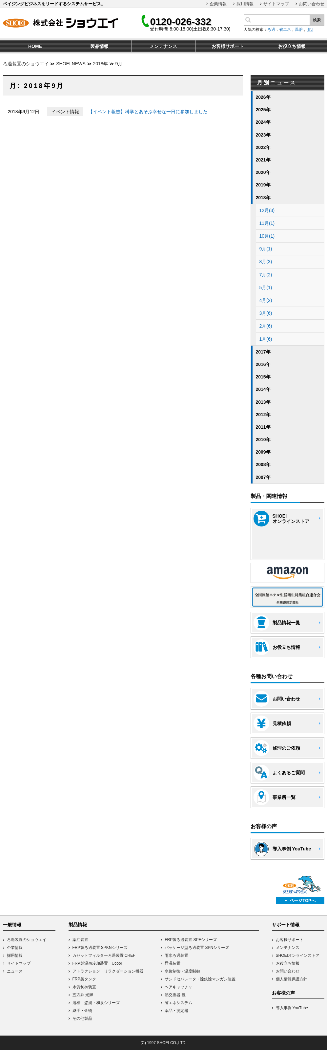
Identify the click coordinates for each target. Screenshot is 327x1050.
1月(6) (265, 339)
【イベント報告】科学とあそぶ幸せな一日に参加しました (148, 111)
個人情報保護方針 (291, 979)
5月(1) (265, 287)
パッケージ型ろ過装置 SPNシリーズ (197, 947)
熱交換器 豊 (175, 995)
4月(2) (265, 300)
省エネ (285, 29)
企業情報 (218, 3)
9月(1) (265, 248)
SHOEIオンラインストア (297, 955)
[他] (310, 29)
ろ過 (271, 29)
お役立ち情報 (287, 963)
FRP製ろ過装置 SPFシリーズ (191, 939)
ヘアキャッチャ (178, 987)
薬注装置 (80, 939)
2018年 (100, 63)
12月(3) (267, 210)
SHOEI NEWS (70, 63)
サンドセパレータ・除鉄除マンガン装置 (200, 979)
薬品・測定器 (176, 1010)
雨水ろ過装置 (176, 955)
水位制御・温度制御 (182, 971)
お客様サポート (289, 939)
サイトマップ (276, 3)
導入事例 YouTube (292, 1008)
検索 (317, 20)
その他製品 (82, 1018)
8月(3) (265, 261)
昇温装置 (172, 963)
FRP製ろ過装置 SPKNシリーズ (100, 947)
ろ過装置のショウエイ (26, 63)
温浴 (299, 29)
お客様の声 (283, 993)
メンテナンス (287, 947)
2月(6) (265, 326)
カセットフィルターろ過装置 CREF (103, 955)
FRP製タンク (84, 979)
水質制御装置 (84, 987)
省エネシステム (178, 1002)
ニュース (15, 971)
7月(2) (265, 274)
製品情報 (78, 924)
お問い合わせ (311, 3)
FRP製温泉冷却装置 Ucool (97, 963)
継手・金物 (82, 1010)
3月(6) (265, 313)
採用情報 (245, 3)
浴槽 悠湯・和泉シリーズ (96, 1002)
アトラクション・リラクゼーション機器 (107, 971)
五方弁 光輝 (82, 995)
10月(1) (267, 236)
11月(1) (267, 223)
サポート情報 (285, 924)
